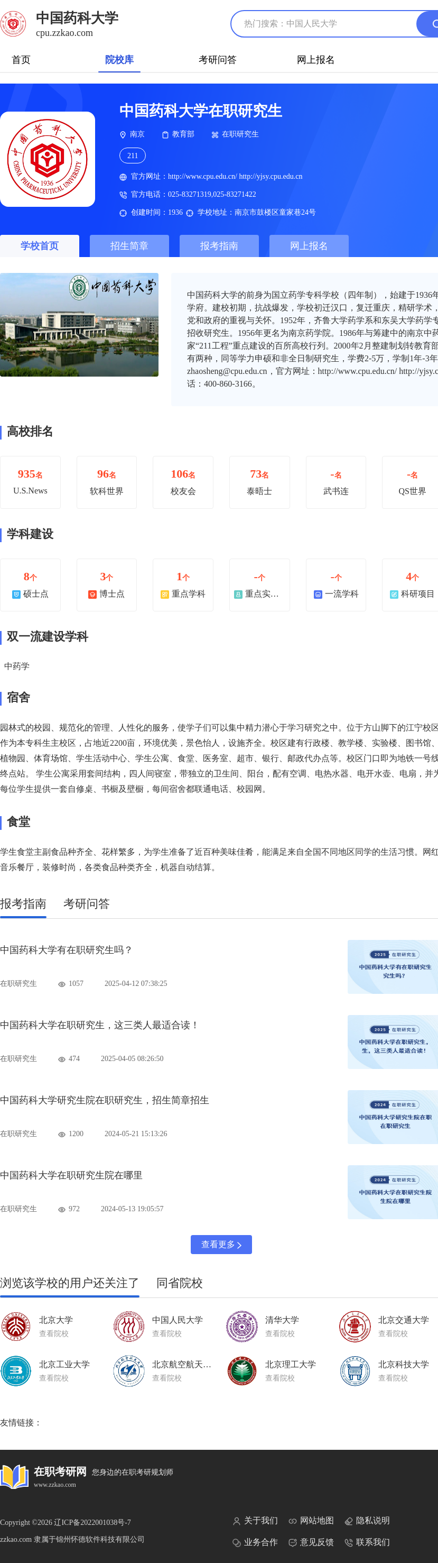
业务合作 (255, 1542)
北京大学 (56, 1319)
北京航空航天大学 (186, 1364)
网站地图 (311, 1520)
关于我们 (255, 1520)
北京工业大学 (64, 1364)
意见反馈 (311, 1542)
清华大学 (282, 1319)
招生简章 (129, 246)
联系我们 (367, 1542)
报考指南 (219, 246)
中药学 (17, 666)
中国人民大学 (177, 1319)
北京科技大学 (403, 1364)
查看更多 (221, 1244)
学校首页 (40, 246)
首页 (21, 59)
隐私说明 (367, 1520)
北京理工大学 (290, 1364)
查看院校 (54, 1334)
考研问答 (218, 59)
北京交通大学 (403, 1319)
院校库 (119, 59)
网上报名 (316, 59)
